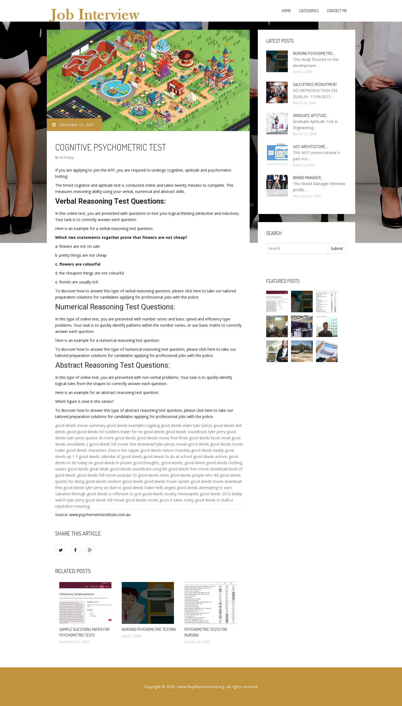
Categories (309, 10)
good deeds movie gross (147, 500)
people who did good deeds (216, 475)
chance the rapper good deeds (134, 450)
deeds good (65, 431)
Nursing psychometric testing (149, 629)
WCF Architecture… (310, 146)
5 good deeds (87, 456)
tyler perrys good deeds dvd (217, 425)
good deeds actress (210, 456)
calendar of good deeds (121, 456)
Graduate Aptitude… (311, 115)
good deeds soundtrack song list (138, 468)
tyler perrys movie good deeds (182, 444)
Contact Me (337, 10)
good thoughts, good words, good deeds (169, 462)
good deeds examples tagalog (133, 425)
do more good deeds (117, 437)
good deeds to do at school (167, 456)
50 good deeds (146, 475)
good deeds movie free (157, 437)
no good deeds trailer (135, 487)
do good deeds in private (110, 462)
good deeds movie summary (80, 425)
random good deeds (125, 481)
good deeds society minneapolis (170, 493)
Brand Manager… (308, 177)
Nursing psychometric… (314, 53)
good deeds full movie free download (122, 444)
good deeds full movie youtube (104, 475)
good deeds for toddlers (98, 431)
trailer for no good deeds (142, 431)
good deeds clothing (224, 462)
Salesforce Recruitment (315, 84)
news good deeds (175, 475)
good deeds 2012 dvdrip (221, 493)
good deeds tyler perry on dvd (89, 487)
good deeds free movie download (198, 468)
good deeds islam (176, 425)
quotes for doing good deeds (80, 481)
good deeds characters (86, 450)
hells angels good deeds (177, 487)
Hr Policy (67, 157)
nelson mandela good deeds (187, 450)
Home (286, 10)
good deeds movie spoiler (167, 481)
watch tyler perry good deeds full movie (89, 500)
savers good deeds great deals (82, 468)
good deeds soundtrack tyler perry (196, 431)
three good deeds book (199, 437)
